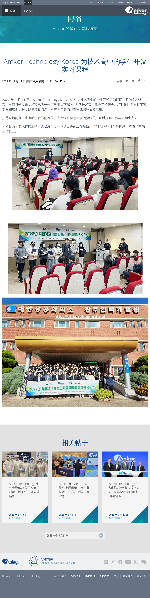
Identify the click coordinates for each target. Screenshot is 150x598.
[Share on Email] (145, 97)
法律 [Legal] (116, 592)
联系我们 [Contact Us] (142, 2)
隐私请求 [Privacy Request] (104, 592)
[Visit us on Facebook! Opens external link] (120, 578)
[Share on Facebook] (139, 97)
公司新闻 (16, 534)
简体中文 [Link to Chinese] (27, 2)
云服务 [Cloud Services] (120, 2)
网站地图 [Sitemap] (127, 592)
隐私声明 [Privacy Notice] (90, 592)
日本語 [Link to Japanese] (19, 2)
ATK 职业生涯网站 (113, 142)
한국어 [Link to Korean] (12, 2)
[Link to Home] (10, 577)
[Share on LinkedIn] (127, 97)
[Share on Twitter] (133, 97)
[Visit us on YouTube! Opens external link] (128, 578)
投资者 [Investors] (110, 2)
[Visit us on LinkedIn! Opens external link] (106, 578)
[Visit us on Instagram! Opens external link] (136, 578)
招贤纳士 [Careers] (130, 2)
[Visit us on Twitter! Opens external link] (113, 578)
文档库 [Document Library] (89, 2)
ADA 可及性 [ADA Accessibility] (60, 592)
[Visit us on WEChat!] (143, 578)
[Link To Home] (136, 10)
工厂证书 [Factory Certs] (99, 2)
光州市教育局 (53, 120)
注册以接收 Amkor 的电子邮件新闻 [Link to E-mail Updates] (58, 577)
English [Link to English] (5, 2)
